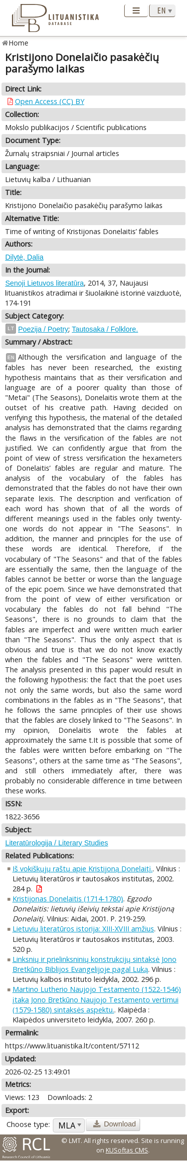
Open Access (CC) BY (49, 101)
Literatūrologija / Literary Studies (56, 843)
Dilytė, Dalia (24, 257)
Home (18, 43)
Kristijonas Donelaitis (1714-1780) (67, 898)
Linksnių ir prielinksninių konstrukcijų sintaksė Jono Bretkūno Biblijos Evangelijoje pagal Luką (94, 964)
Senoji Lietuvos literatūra (44, 283)
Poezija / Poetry (43, 329)
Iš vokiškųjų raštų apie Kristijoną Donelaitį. (82, 868)
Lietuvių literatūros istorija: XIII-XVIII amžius (83, 928)
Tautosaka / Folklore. (105, 329)
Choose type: (28, 1124)
